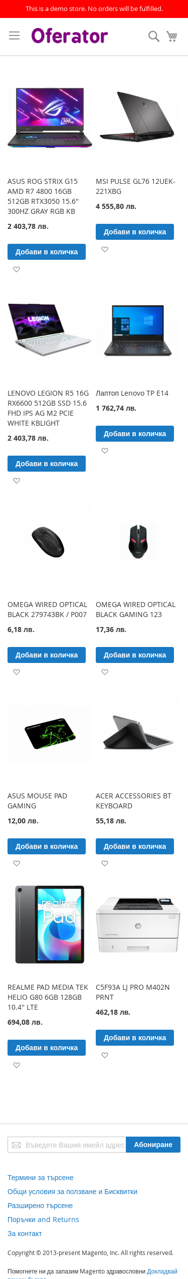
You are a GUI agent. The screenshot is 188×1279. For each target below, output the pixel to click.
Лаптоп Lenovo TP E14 (132, 393)
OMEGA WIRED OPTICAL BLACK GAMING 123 (135, 609)
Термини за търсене (41, 1177)
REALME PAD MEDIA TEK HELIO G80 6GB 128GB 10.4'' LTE (48, 997)
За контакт (25, 1233)
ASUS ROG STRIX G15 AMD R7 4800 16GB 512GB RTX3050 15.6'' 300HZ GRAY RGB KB (43, 196)
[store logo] (71, 36)
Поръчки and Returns (43, 1219)
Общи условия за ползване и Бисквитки (72, 1191)
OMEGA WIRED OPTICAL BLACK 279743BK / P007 (47, 609)
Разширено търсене (40, 1205)
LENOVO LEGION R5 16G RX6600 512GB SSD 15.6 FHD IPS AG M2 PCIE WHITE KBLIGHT (48, 408)
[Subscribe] (153, 1145)
